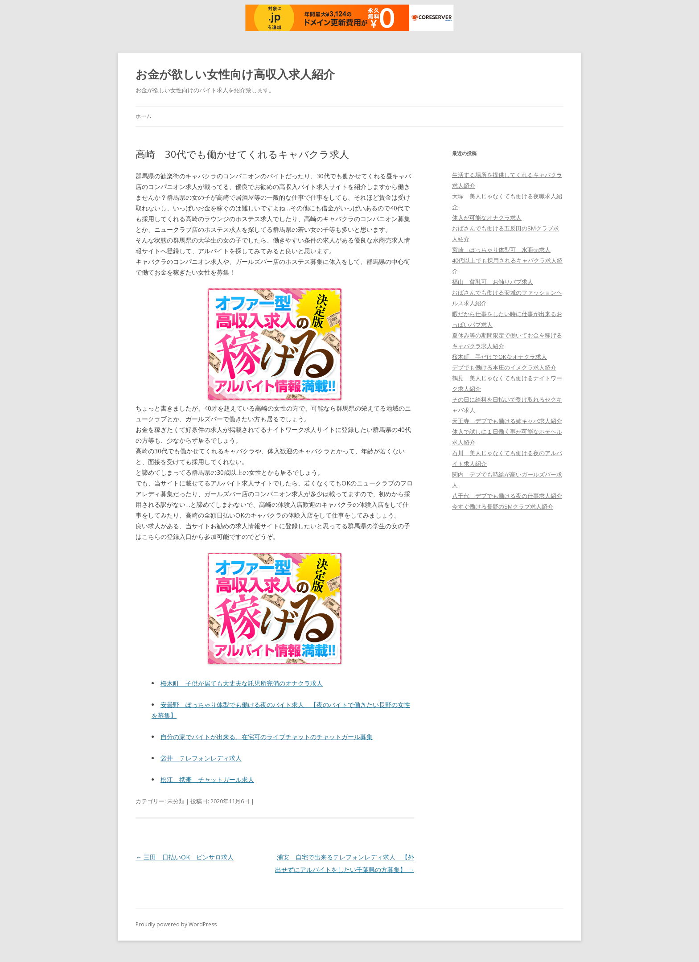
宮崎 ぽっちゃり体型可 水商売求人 (501, 250)
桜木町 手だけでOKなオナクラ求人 (499, 357)
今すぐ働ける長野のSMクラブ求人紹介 (502, 506)
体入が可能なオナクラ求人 (487, 218)
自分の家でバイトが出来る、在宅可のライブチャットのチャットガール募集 (266, 736)
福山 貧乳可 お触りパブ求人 (492, 282)
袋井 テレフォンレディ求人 (201, 758)
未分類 (176, 801)
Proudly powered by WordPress (176, 924)
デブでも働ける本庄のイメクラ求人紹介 (504, 367)
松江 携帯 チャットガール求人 (207, 779)
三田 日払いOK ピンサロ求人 (185, 857)
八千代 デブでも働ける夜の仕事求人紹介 (507, 496)
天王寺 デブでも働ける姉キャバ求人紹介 (507, 421)
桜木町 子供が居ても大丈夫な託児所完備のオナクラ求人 (241, 683)
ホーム (144, 116)
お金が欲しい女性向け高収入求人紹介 (235, 74)
